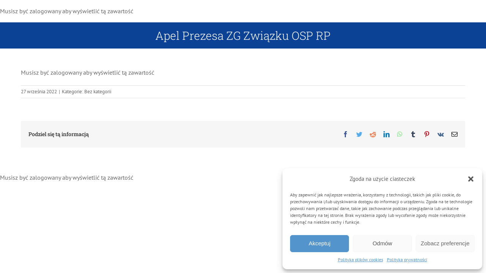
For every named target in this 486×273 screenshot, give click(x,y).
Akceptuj (320, 243)
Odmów (382, 243)
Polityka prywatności (407, 259)
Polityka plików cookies (360, 259)
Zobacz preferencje (445, 243)
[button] (471, 179)
